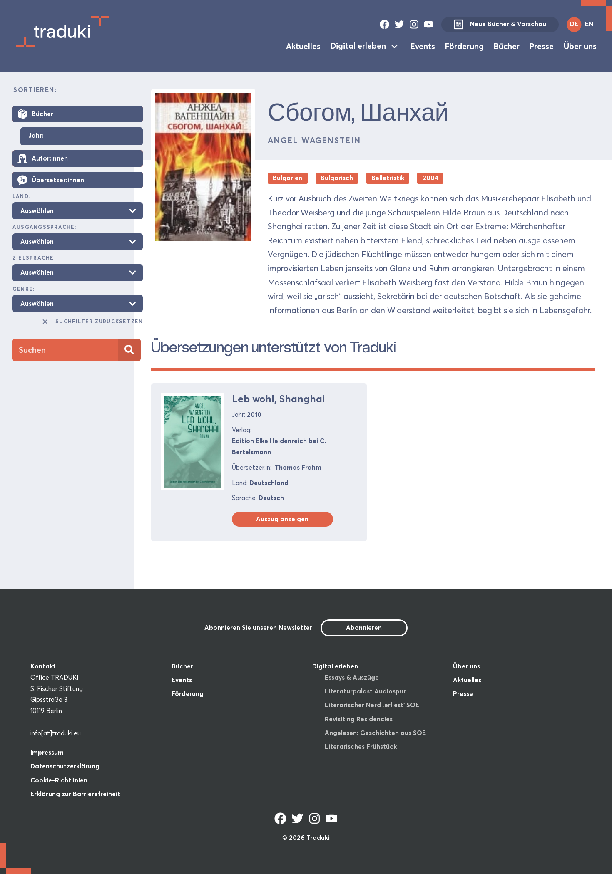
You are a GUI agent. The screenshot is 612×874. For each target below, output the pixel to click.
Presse (542, 46)
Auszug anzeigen (282, 519)
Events (422, 46)
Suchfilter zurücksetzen (92, 321)
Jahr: (36, 135)
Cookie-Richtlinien (58, 780)
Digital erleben (358, 46)
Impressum (47, 752)
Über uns (580, 46)
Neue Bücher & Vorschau (500, 25)
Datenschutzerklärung (65, 766)
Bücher (507, 46)
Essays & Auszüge (352, 677)
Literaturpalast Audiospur (365, 691)
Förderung (464, 46)
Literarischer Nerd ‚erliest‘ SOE (372, 705)
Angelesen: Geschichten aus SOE (375, 733)
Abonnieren (364, 627)
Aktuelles (303, 46)
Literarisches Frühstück (361, 746)
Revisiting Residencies (359, 719)
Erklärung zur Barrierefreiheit (75, 794)
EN (589, 24)
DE (574, 24)
